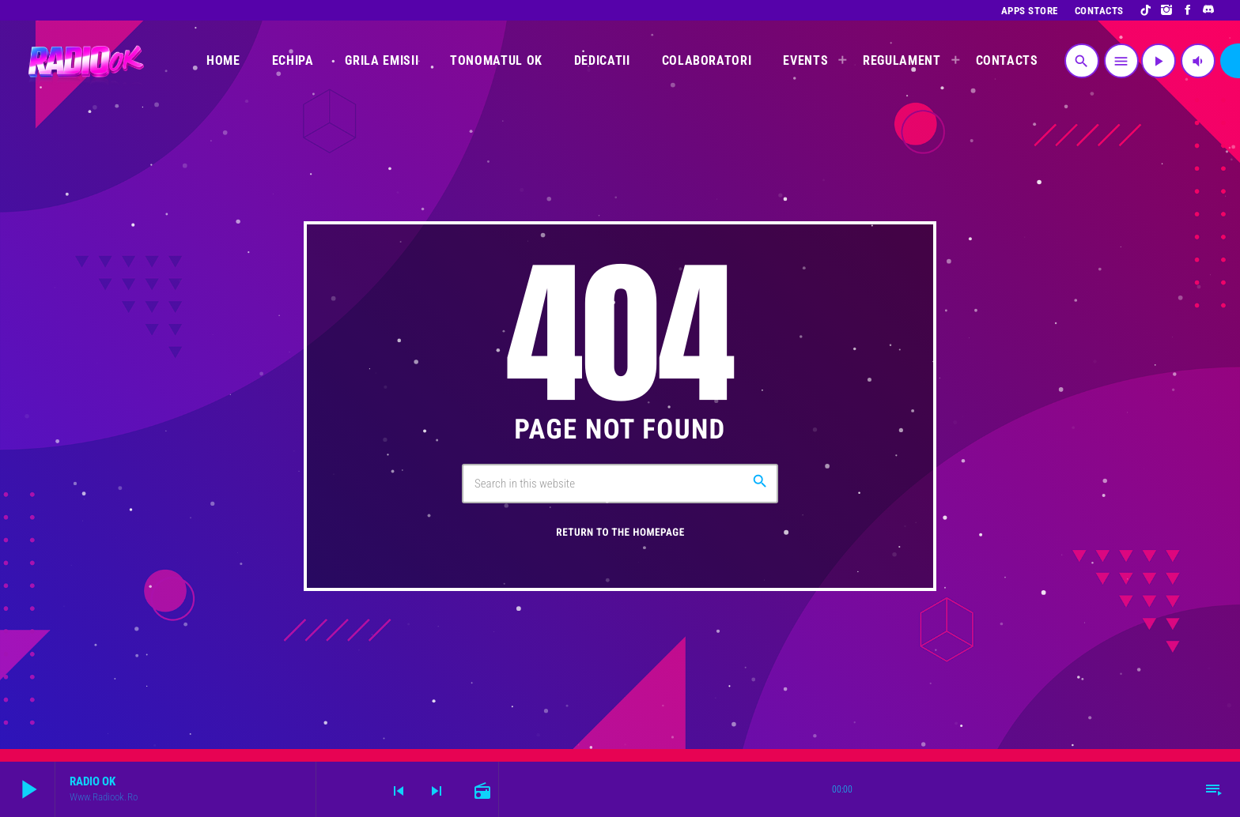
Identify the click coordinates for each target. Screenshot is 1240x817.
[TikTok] (1146, 10)
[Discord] (1208, 10)
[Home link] (84, 60)
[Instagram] (1167, 10)
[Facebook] (1188, 10)
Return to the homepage (620, 533)
